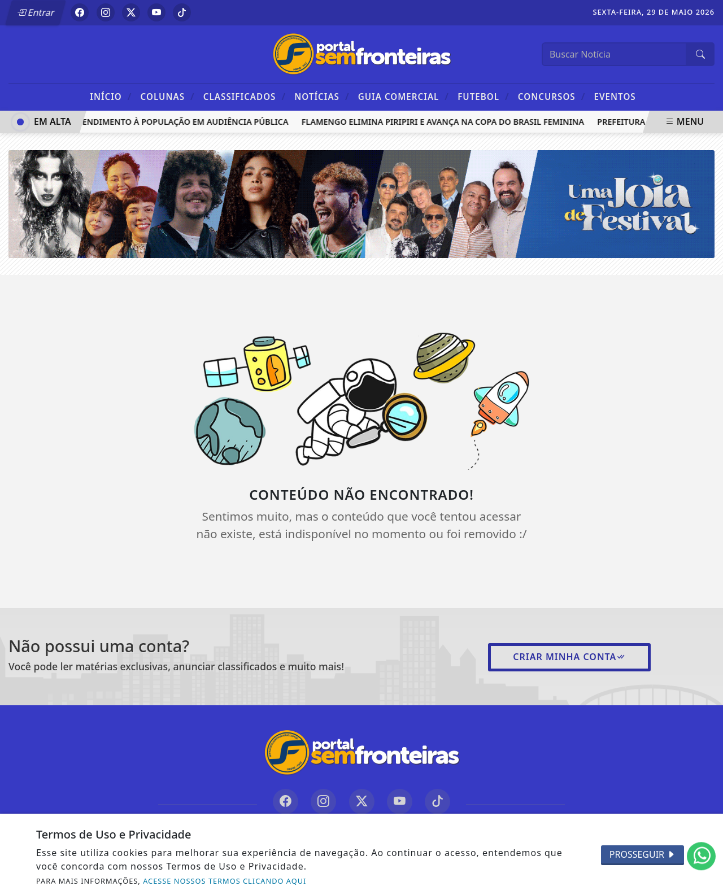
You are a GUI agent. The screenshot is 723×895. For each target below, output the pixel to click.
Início (111, 96)
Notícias (321, 96)
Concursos (551, 96)
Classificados (244, 96)
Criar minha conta (569, 656)
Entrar (35, 12)
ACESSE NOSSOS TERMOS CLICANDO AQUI (224, 881)
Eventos (615, 96)
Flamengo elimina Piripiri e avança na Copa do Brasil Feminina (444, 121)
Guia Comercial (403, 96)
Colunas (168, 96)
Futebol (483, 96)
